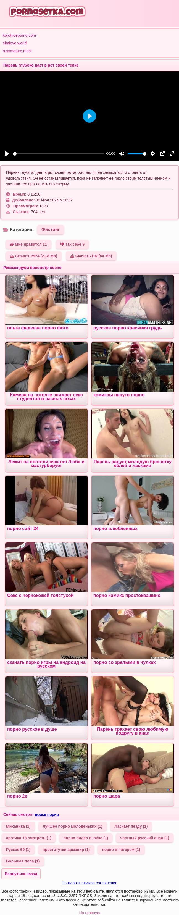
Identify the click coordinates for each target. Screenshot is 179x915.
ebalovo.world (15, 43)
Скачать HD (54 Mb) (91, 256)
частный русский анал (144, 838)
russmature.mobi (17, 51)
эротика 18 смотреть (28, 838)
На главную (89, 913)
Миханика (18, 826)
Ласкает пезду (131, 826)
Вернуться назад (21, 874)
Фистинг (50, 229)
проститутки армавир (66, 849)
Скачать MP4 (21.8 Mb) (33, 256)
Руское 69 (18, 849)
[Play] (7, 153)
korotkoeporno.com (19, 35)
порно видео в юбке (86, 838)
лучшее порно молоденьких (72, 826)
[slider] (58, 153)
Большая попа (23, 861)
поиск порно (47, 814)
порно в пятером (121, 849)
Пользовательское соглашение (89, 883)
